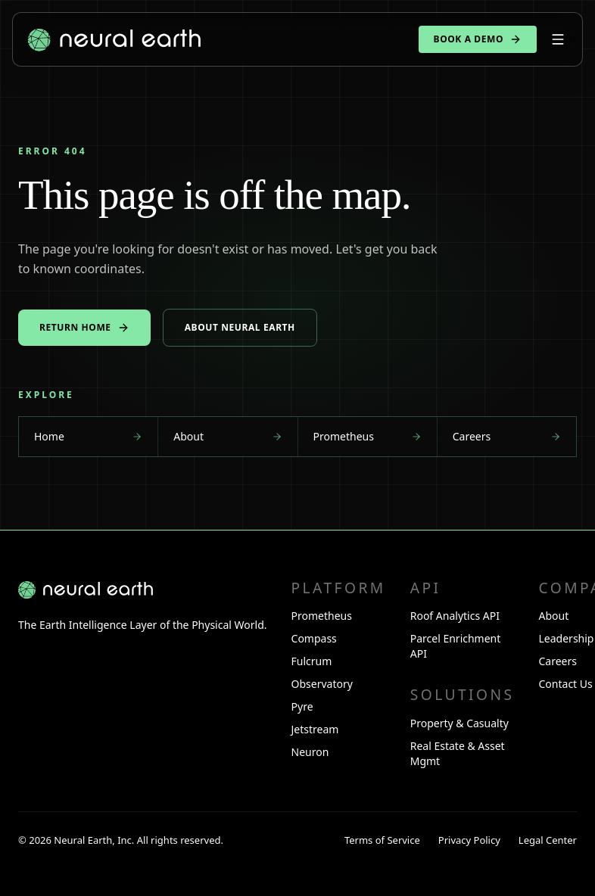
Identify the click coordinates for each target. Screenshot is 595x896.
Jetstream (315, 729)
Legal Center (548, 840)
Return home (84, 327)
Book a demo (478, 39)
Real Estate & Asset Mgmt (457, 753)
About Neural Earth (240, 327)
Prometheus (321, 615)
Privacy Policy (469, 840)
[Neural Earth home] (85, 589)
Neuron (310, 752)
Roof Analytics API (455, 615)
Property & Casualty (459, 723)
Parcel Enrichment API (455, 646)
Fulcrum (311, 661)
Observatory (322, 684)
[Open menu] (558, 39)
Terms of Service (382, 840)
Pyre (302, 706)
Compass (314, 638)
